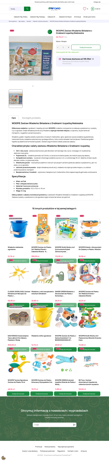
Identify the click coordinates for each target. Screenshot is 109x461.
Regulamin (61, 451)
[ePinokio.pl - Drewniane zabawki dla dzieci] (54, 8)
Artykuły (84, 451)
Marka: (58, 41)
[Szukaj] (16, 9)
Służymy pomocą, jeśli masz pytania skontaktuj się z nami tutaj (54, 2)
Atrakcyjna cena (89, 17)
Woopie (64, 41)
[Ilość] (63, 47)
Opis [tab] (14, 118)
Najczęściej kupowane (66, 447)
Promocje (38, 447)
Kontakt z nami (73, 451)
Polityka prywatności (47, 451)
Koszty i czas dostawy (30, 451)
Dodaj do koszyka (86, 47)
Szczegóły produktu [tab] (31, 118)
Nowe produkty (50, 447)
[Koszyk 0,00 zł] (95, 9)
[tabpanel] (31, 58)
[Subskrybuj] (74, 425)
